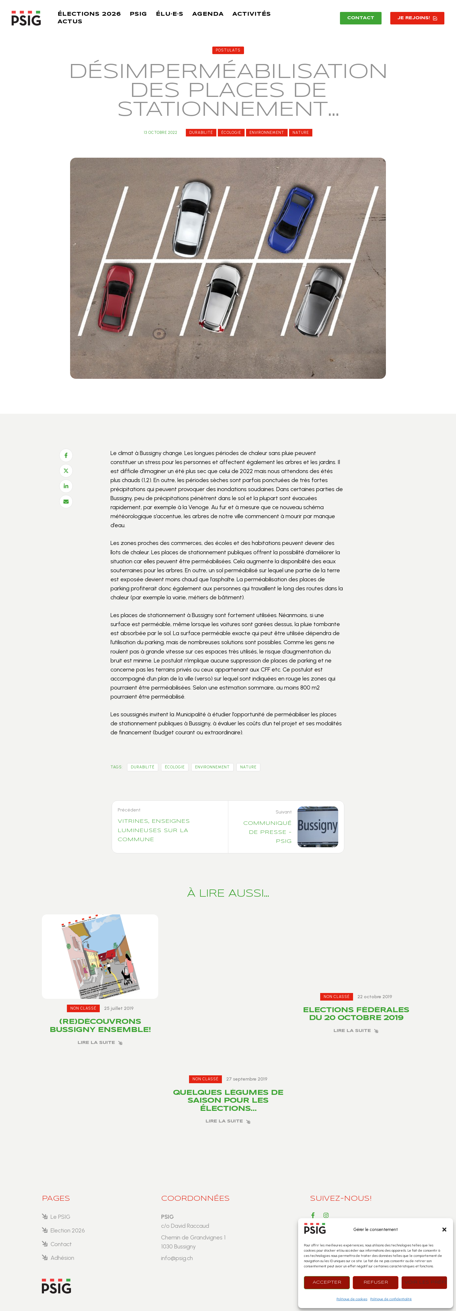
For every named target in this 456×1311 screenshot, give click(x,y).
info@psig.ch (177, 1258)
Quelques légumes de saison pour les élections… (228, 1101)
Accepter (327, 1282)
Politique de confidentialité (391, 1299)
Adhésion (62, 1257)
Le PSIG (60, 1216)
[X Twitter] (66, 470)
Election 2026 (68, 1230)
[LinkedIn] (66, 486)
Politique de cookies (351, 1299)
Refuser (376, 1282)
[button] (444, 1229)
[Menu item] (89, 14)
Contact (61, 1244)
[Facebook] (66, 455)
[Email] (66, 501)
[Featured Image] (100, 956)
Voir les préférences (426, 1282)
